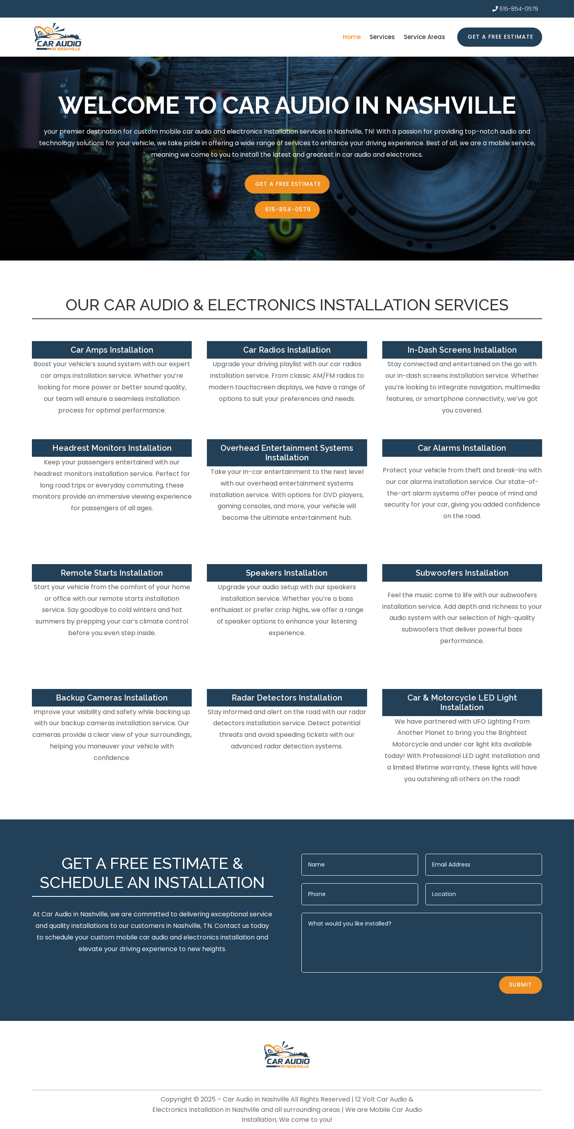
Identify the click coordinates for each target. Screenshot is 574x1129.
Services (382, 37)
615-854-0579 (518, 9)
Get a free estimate (500, 37)
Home (352, 37)
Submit (520, 985)
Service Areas (424, 37)
